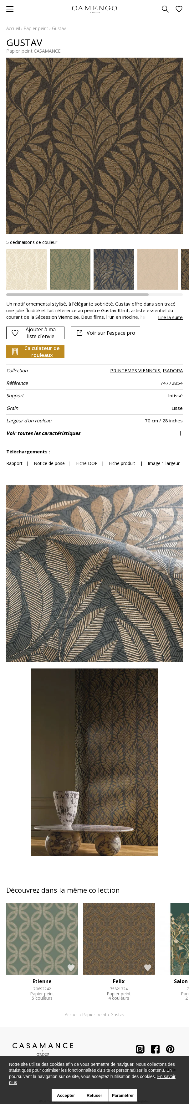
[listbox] (94, 269)
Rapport (14, 463)
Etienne (42, 981)
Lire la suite (170, 317)
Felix (119, 981)
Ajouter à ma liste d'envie (33, 333)
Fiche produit (122, 463)
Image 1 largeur (164, 463)
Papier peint (36, 28)
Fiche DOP (87, 463)
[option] (26, 269)
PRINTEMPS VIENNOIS (135, 370)
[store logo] (94, 9)
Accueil (13, 28)
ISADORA (173, 370)
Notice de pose (49, 463)
